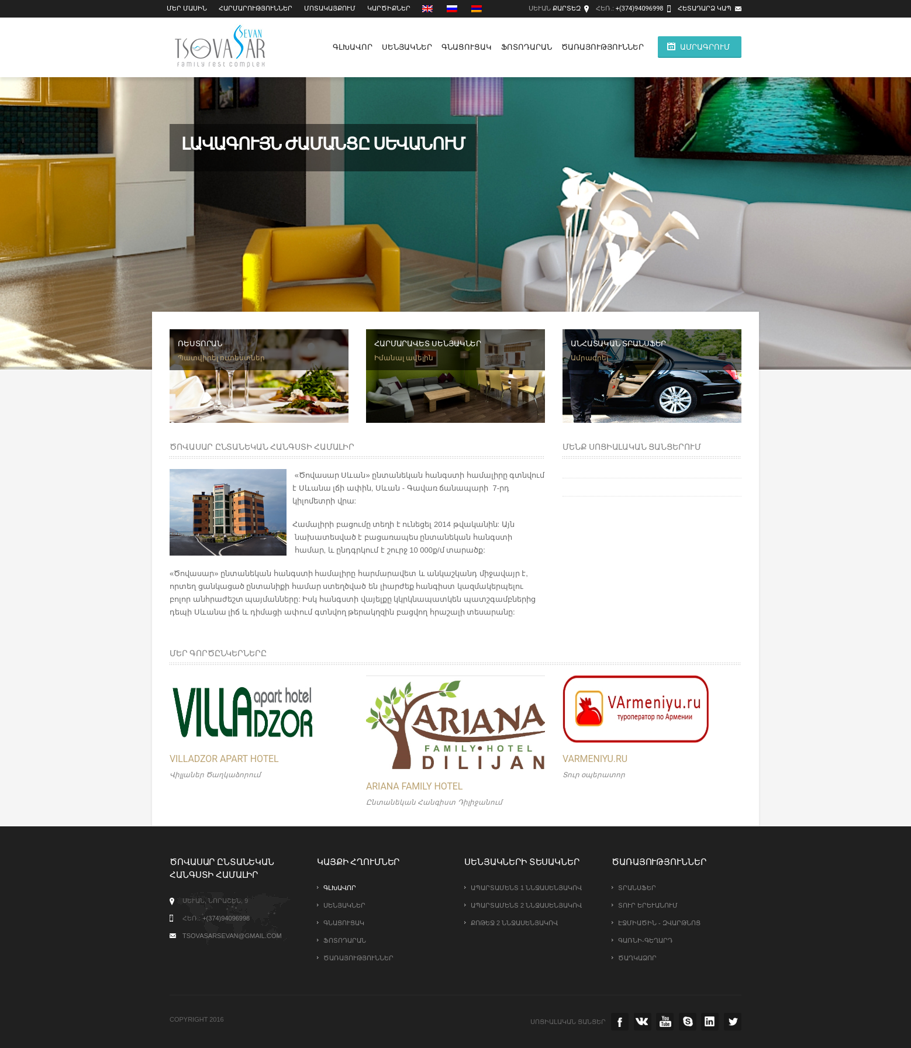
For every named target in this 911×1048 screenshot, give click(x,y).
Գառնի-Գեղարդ (645, 940)
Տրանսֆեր (637, 887)
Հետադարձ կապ (704, 8)
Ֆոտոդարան (526, 47)
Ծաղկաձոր (637, 957)
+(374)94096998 (640, 8)
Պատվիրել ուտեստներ (221, 358)
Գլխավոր (352, 47)
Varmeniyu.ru (595, 758)
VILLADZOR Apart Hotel (224, 758)
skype (687, 1021)
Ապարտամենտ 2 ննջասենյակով (526, 905)
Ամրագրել (589, 358)
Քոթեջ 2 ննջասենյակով (514, 922)
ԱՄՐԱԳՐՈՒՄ (705, 47)
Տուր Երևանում (648, 905)
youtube (665, 1021)
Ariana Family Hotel (414, 786)
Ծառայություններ (602, 47)
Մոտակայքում (330, 8)
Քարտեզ (567, 8)
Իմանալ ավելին (403, 358)
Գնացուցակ (466, 47)
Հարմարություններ (255, 8)
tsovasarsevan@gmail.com (232, 935)
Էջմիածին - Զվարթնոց (659, 922)
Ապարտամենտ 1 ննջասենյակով (526, 887)
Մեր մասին (187, 8)
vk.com (642, 1021)
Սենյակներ (407, 47)
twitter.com (732, 1021)
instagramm (710, 1021)
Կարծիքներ (388, 8)
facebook (620, 1021)
